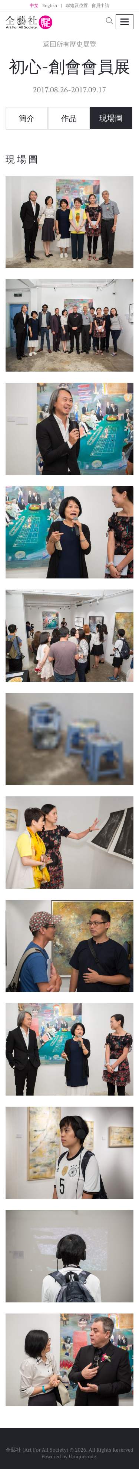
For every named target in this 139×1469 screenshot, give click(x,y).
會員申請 (100, 5)
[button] (109, 22)
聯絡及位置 (77, 5)
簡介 (26, 118)
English (49, 5)
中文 (34, 5)
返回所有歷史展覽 (69, 44)
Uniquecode (82, 1456)
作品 (69, 118)
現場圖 (111, 118)
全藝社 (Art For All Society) (37, 1449)
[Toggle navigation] (125, 22)
